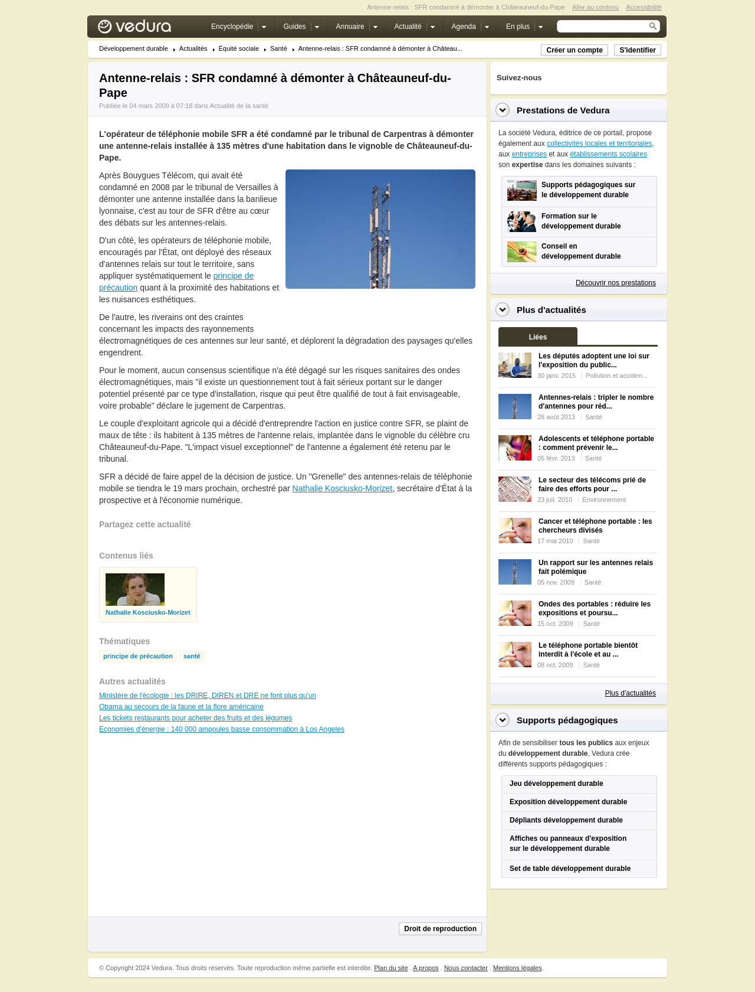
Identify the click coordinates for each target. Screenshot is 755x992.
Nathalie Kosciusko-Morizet (343, 488)
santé (192, 656)
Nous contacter (466, 967)
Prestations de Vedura (563, 110)
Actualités (193, 48)
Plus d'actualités (630, 693)
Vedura (148, 29)
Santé (278, 48)
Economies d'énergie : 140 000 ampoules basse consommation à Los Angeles (221, 729)
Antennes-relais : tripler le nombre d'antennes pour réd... (596, 401)
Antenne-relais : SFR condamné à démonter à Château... (380, 48)
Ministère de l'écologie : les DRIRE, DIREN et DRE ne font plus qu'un (207, 695)
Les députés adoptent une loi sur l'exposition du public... (594, 360)
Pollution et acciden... (617, 375)
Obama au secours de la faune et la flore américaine (181, 707)
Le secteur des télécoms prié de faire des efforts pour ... (592, 484)
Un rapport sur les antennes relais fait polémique (596, 567)
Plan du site (391, 967)
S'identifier (637, 50)
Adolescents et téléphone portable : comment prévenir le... (596, 443)
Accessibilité (644, 7)
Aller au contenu (595, 7)
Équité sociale (239, 48)
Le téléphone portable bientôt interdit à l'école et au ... (588, 649)
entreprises (529, 154)
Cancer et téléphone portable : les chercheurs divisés (595, 525)
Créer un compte (574, 50)
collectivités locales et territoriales (599, 143)
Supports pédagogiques (567, 720)
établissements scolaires (608, 154)
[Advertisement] (379, 315)
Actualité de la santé (239, 105)
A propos (425, 967)
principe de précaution (138, 656)
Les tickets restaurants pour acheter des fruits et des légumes (196, 718)
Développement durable (133, 48)
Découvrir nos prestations (616, 282)
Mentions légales (517, 967)
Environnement (604, 499)
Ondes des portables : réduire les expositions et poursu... (595, 608)
